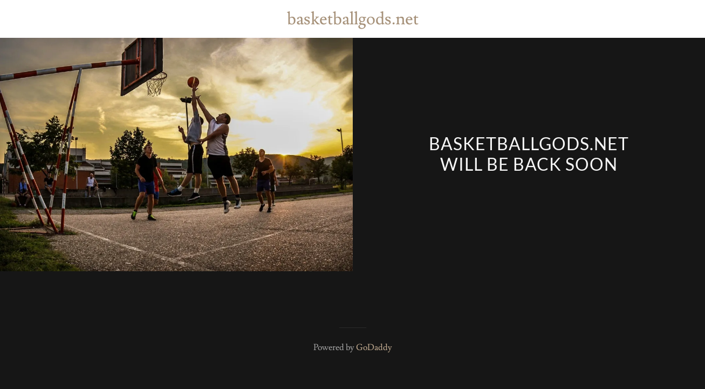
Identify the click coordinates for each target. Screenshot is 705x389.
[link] (352, 21)
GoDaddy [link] (374, 347)
